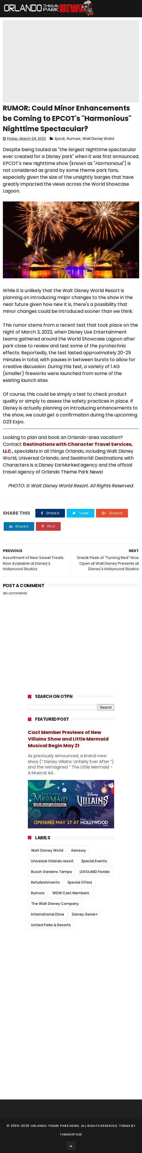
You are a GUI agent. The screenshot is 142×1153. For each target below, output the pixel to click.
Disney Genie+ (85, 914)
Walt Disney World (98, 138)
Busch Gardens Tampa (51, 871)
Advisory (78, 850)
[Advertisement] (71, 970)
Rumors (73, 138)
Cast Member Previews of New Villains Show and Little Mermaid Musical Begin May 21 (68, 739)
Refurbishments (45, 882)
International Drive (47, 914)
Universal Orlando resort (52, 861)
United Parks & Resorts (51, 924)
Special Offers (80, 882)
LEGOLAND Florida (95, 871)
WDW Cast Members (70, 893)
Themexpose (71, 1134)
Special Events (94, 861)
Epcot (60, 138)
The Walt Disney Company (55, 903)
